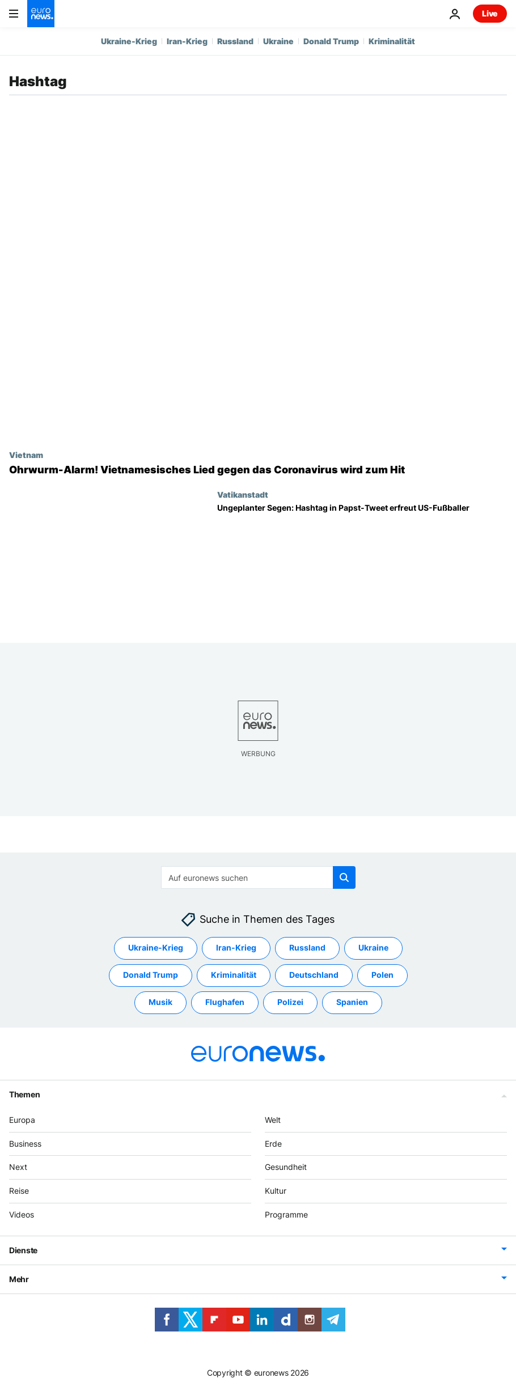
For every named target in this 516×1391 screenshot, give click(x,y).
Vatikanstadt (242, 494)
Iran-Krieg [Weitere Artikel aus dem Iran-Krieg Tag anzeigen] (236, 947)
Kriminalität (392, 41)
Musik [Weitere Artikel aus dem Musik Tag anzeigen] (160, 1002)
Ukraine (278, 41)
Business (25, 1143)
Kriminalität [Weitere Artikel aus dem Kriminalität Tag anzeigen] (233, 974)
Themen (24, 1094)
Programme (286, 1214)
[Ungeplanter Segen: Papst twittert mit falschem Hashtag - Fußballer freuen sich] (362, 564)
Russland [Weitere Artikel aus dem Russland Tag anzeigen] (307, 947)
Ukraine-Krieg (129, 41)
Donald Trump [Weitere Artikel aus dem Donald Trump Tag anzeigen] (150, 974)
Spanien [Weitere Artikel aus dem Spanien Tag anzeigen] (352, 1002)
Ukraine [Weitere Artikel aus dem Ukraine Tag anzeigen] (373, 947)
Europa (22, 1119)
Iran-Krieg (187, 41)
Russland (235, 41)
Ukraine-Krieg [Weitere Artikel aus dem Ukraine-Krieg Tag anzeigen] (155, 947)
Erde (273, 1143)
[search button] (344, 877)
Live (490, 13)
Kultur (275, 1190)
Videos (21, 1214)
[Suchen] (258, 877)
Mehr (19, 1278)
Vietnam (26, 454)
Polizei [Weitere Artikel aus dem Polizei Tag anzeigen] (290, 1002)
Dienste (23, 1249)
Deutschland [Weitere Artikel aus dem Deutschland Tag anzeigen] (314, 974)
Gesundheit (286, 1167)
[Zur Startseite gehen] (40, 13)
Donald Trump (331, 41)
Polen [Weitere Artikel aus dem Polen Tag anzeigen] (382, 974)
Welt (273, 1119)
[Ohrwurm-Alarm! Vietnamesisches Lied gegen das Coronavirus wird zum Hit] (258, 470)
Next (18, 1167)
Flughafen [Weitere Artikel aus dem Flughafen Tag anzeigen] (224, 1002)
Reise (19, 1190)
